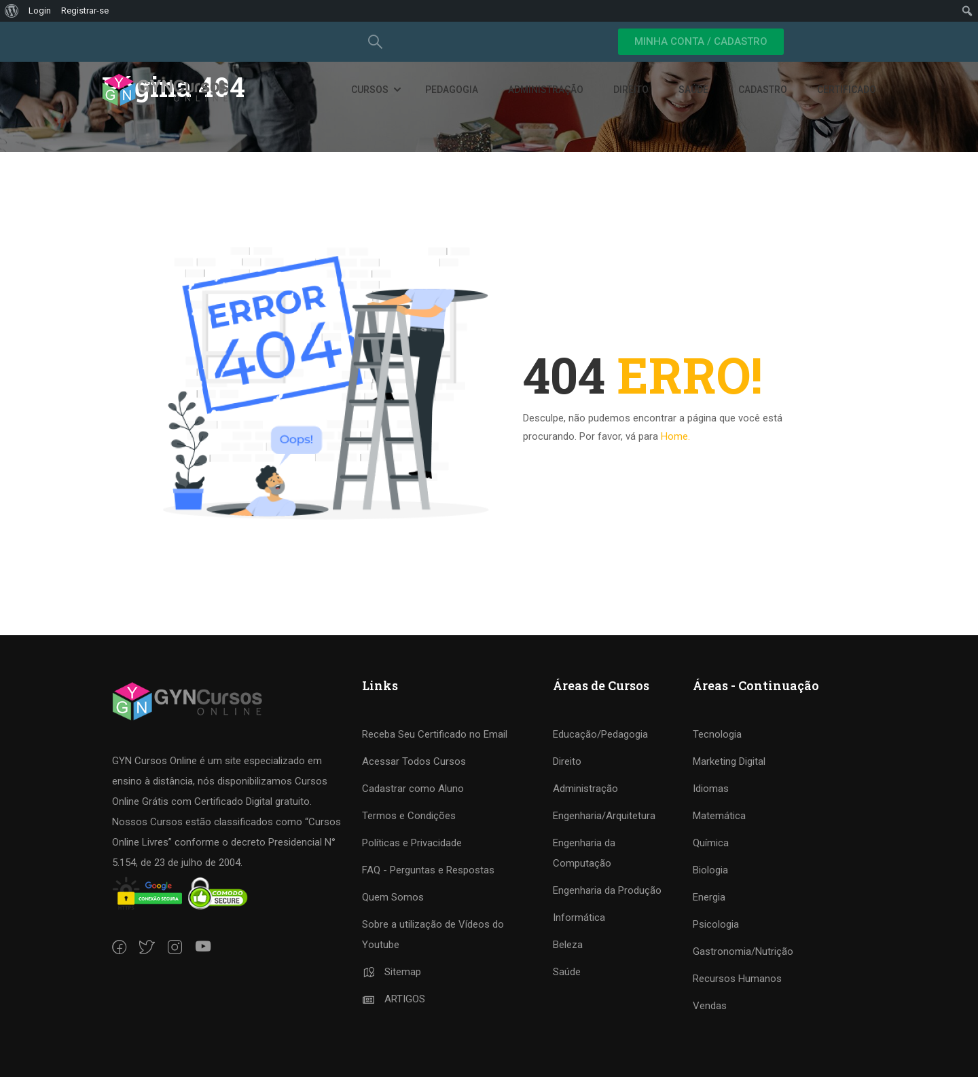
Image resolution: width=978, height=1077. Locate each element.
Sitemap (391, 972)
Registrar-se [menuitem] (85, 10)
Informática (579, 917)
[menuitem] (12, 11)
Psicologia (716, 924)
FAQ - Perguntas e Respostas (428, 870)
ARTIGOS (393, 999)
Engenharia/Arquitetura (604, 816)
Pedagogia (451, 90)
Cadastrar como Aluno (413, 788)
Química (711, 843)
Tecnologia (717, 734)
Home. (675, 436)
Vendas (710, 1006)
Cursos (369, 90)
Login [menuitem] (40, 10)
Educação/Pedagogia (600, 734)
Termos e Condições (409, 816)
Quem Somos (393, 897)
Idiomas (711, 788)
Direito (631, 90)
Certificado (846, 90)
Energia (709, 897)
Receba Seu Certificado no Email (434, 734)
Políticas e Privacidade (412, 843)
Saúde (693, 90)
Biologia (710, 870)
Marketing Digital (729, 761)
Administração (545, 90)
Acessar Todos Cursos (414, 761)
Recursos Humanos (737, 978)
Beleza (568, 945)
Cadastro (762, 90)
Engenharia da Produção (607, 890)
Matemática (719, 816)
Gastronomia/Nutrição (743, 951)
